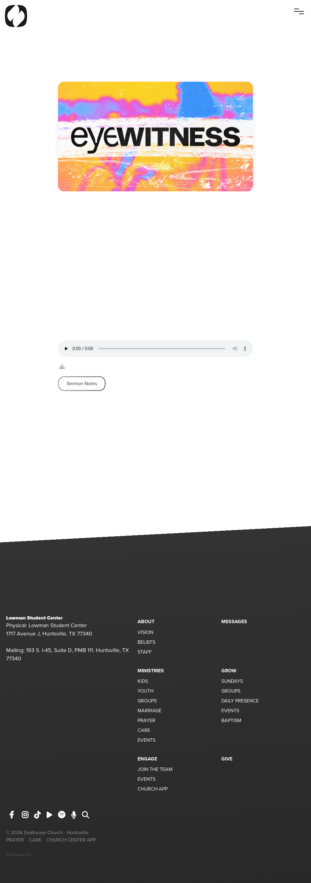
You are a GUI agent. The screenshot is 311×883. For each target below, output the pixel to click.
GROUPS (147, 701)
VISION (145, 632)
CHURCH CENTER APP (71, 840)
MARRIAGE (149, 711)
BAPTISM (231, 721)
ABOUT (146, 622)
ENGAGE (147, 759)
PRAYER (146, 721)
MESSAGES (234, 622)
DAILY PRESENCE (240, 701)
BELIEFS (146, 642)
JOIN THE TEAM (155, 769)
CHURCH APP (153, 789)
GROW (228, 671)
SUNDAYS (232, 681)
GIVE (226, 759)
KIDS (143, 681)
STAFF (145, 652)
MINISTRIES (151, 671)
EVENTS (146, 740)
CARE (144, 730)
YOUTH (146, 691)
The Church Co (18, 855)
